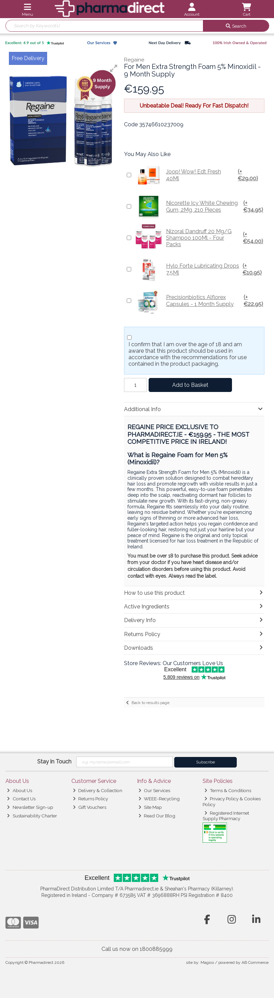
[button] (113, 68)
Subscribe (205, 762)
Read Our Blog (156, 815)
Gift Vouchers (89, 807)
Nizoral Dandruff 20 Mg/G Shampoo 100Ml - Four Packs (199, 238)
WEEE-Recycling (159, 798)
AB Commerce (255, 962)
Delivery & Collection (97, 790)
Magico (207, 962)
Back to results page (150, 702)
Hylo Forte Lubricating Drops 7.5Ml (199, 269)
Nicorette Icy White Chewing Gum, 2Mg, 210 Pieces (199, 207)
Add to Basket (190, 385)
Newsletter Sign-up (30, 807)
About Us (19, 790)
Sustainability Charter (32, 815)
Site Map (150, 807)
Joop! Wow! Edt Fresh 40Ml (199, 175)
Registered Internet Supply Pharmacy (226, 815)
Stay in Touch (54, 761)
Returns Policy (90, 798)
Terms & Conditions (227, 790)
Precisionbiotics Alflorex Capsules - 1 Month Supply (199, 301)
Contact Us (21, 798)
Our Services (154, 790)
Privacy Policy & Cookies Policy (232, 801)
